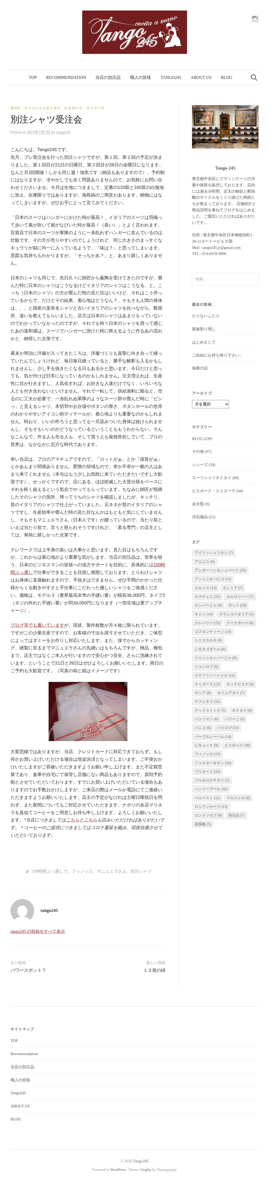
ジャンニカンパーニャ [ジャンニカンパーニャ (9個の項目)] (216, 658)
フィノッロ (82, 871)
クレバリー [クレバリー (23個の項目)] (207, 623)
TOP (33, 77)
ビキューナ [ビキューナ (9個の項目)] (206, 745)
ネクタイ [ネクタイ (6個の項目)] (242, 710)
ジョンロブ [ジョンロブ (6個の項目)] (206, 667)
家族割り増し (204, 329)
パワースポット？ (28, 970)
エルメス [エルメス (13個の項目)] (205, 588)
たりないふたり (206, 316)
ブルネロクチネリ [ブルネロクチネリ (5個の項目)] (212, 780)
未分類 (198, 504)
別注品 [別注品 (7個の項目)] (236, 815)
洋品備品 (200, 517)
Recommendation (66, 77)
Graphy (145, 1170)
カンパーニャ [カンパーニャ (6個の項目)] (208, 605)
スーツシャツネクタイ (42, 108)
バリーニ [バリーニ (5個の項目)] (235, 719)
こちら (72, 820)
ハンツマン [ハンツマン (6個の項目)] (206, 719)
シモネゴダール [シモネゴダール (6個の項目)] (210, 649)
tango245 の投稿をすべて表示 (38, 931)
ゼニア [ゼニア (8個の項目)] (203, 693)
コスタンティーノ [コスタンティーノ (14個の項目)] (213, 632)
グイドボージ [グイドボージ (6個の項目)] (240, 623)
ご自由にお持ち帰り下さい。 (217, 355)
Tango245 (171, 77)
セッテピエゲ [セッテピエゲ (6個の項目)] (240, 684)
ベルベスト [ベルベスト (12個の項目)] (207, 798)
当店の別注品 (108, 77)
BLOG (226, 77)
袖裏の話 (200, 368)
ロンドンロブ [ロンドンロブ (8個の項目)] (208, 815)
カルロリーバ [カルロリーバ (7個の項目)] (240, 597)
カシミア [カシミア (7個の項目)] (233, 588)
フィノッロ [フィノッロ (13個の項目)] (207, 754)
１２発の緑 (154, 970)
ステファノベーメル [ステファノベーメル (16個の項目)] (215, 675)
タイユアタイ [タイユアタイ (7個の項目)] (231, 693)
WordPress (118, 1170)
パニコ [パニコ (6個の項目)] (203, 728)
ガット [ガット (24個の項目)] (237, 605)
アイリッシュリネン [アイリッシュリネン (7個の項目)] (214, 553)
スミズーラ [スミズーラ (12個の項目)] (207, 684)
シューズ (200, 464)
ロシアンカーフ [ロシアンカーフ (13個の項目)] (211, 807)
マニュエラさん (111, 871)
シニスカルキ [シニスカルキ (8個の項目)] (208, 640)
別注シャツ (141, 871)
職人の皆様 (140, 77)
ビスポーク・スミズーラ (84, 108)
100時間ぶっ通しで (50, 871)
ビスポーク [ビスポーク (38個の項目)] (237, 745)
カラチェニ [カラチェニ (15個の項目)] (207, 597)
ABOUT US (201, 77)
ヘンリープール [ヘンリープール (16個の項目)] (211, 789)
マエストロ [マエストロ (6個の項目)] (238, 798)
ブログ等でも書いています (37, 625)
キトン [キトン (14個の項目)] (204, 614)
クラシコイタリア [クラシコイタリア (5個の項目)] (236, 614)
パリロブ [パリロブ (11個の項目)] (228, 728)
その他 (198, 451)
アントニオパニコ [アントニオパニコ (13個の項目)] (213, 579)
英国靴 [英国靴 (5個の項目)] (203, 824)
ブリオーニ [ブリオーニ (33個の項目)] (207, 772)
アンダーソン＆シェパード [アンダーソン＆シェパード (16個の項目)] (220, 570)
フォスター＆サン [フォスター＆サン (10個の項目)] (213, 763)
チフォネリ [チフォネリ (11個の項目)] (207, 701)
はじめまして (204, 342)
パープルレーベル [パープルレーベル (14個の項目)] (213, 737)
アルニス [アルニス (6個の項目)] (205, 562)
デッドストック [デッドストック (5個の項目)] (210, 710)
